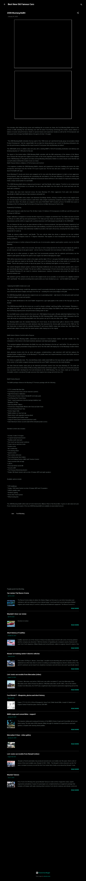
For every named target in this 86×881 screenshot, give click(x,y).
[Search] (81, 5)
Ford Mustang (20, 513)
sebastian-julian (46, 876)
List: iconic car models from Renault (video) (23, 754)
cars (12, 513)
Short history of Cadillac (16, 633)
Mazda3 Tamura (13, 775)
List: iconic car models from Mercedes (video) (24, 674)
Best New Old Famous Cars (21, 4)
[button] (78, 13)
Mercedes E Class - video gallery (19, 735)
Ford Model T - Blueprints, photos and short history (26, 695)
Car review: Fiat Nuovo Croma (18, 593)
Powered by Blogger (43, 873)
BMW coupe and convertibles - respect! (21, 714)
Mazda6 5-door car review (16, 614)
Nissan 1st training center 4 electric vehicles (23, 654)
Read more (75, 608)
